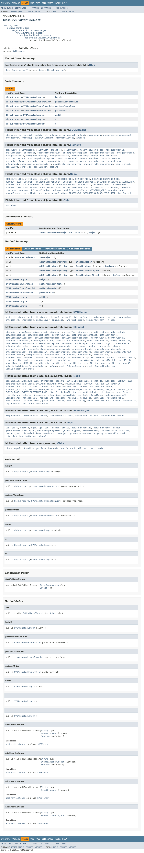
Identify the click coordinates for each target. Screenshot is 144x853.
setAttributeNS (14, 366)
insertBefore (122, 392)
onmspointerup (96, 161)
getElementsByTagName (47, 338)
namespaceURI (26, 190)
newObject (48, 433)
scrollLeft (12, 167)
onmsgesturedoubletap (102, 153)
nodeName (57, 190)
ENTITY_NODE (54, 187)
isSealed (29, 433)
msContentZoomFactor (91, 150)
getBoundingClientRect (84, 335)
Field (21, 12)
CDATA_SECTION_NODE (62, 179)
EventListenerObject (87, 270)
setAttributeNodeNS (119, 363)
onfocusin (54, 135)
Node (73, 174)
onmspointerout (56, 161)
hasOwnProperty (91, 430)
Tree (38, 3)
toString (30, 436)
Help (64, 3)
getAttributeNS (60, 335)
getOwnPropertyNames (48, 430)
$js (40, 428)
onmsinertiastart (15, 158)
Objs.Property (55, 70)
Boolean (109, 266)
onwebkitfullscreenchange (98, 164)
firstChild (97, 187)
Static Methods (32, 249)
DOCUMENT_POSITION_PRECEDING (109, 184)
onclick (28, 135)
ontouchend (12, 164)
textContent (124, 193)
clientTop (56, 150)
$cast (15, 428)
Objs (92, 65)
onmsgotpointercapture (104, 155)
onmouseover (12, 138)
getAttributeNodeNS (39, 335)
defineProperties (81, 428)
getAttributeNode (15, 335)
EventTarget (81, 410)
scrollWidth (40, 167)
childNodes (112, 187)
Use (32, 3)
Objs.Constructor (15, 70)
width (58, 115)
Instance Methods (55, 249)
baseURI (44, 179)
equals (18, 448)
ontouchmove (27, 164)
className (11, 135)
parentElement (14, 193)
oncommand (29, 153)
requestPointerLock (89, 360)
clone (9, 448)
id (20, 135)
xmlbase (80, 138)
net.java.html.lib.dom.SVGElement (42, 38)
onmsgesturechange (36, 155)
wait (86, 448)
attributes (31, 179)
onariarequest (14, 153)
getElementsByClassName (19, 338)
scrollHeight (122, 164)
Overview (5, 3)
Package (16, 3)
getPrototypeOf (71, 430)
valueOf (41, 436)
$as (41, 257)
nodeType (69, 190)
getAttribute (100, 332)
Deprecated (47, 3)
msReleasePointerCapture (20, 343)
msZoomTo (66, 343)
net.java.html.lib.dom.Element (35, 35)
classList (11, 150)
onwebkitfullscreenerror (67, 164)
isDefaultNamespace (34, 395)
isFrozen (124, 430)
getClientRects (108, 335)
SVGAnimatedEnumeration (36, 102)
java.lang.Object (11, 25)
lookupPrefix (13, 398)
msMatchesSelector (97, 340)
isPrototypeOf (14, 433)
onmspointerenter (110, 158)
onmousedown (94, 135)
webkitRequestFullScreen (20, 369)
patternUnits (62, 110)
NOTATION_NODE (98, 190)
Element (75, 145)
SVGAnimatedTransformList (37, 106)
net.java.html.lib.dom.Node (30, 33)
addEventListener (49, 262)
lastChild (125, 187)
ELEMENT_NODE (37, 187)
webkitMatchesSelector (72, 366)
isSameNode (69, 395)
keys (38, 433)
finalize (29, 448)
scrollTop (25, 167)
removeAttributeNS (41, 360)
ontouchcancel (115, 161)
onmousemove (110, 135)
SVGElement (19, 51)
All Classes (62, 8)
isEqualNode (54, 395)
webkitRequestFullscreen (101, 366)
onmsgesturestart (59, 155)
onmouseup (27, 138)
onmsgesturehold (15, 155)
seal (122, 433)
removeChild (129, 400)
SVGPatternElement (49, 232)
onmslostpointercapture (41, 158)
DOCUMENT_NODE (14, 182)
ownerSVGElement (44, 138)
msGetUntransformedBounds (70, 340)
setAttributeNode (96, 363)
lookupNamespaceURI (115, 395)
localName (11, 190)
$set (47, 428)
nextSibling (43, 190)
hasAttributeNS (116, 338)
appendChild (12, 381)
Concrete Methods (79, 249)
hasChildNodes (90, 392)
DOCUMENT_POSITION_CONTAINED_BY (42, 182)
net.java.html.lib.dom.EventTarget (29, 30)
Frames (35, 8)
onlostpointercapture (75, 153)
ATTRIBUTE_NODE (14, 179)
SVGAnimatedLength (33, 97)
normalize (98, 398)
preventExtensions (80, 433)
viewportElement (65, 138)
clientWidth (71, 150)
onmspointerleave (15, 161)
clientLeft (42, 150)
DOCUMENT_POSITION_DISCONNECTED (115, 182)
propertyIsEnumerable (105, 433)
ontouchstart (43, 164)
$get (33, 428)
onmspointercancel (67, 158)
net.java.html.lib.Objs (18, 28)
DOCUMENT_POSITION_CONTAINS (79, 182)
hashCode (53, 448)
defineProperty (102, 428)
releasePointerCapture (80, 357)
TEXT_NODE (109, 193)
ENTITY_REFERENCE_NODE (76, 187)
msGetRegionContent (42, 340)
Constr (29, 12)
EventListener (84, 262)
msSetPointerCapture (47, 343)
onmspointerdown (89, 158)
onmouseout (125, 135)
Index (58, 3)
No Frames (46, 8)
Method (38, 12)
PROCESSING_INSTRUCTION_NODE (85, 193)
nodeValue (81, 190)
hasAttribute (98, 338)
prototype (11, 205)
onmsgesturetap (80, 155)
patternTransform (65, 106)
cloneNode (96, 381)
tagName (53, 167)
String (64, 262)
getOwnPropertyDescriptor (20, 430)
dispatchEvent (14, 415)
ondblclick (41, 135)
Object (93, 232)
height (59, 97)
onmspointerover (77, 161)
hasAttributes (72, 392)
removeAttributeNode (17, 360)
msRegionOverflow (115, 150)
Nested (13, 12)
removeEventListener (35, 415)
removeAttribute (105, 357)
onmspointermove (37, 161)
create (55, 428)
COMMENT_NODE (82, 179)
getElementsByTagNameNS (75, 338)
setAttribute (42, 363)
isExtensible (109, 430)
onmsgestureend (125, 153)
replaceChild (13, 403)
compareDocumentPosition (20, 384)
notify (64, 448)
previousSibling (57, 193)
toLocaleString (14, 436)
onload (81, 135)
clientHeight (26, 150)
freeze (116, 428)
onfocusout (69, 135)
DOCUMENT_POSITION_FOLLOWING (22, 184)
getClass (41, 448)
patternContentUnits (66, 102)
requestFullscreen (64, 360)
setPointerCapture (35, 366)
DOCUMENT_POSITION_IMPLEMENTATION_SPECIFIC (66, 184)
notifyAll (75, 448)
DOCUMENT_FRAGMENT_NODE (105, 179)
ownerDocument (116, 190)
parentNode (30, 193)
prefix (42, 193)
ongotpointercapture (48, 153)
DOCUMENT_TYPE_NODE (17, 187)
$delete (24, 428)
